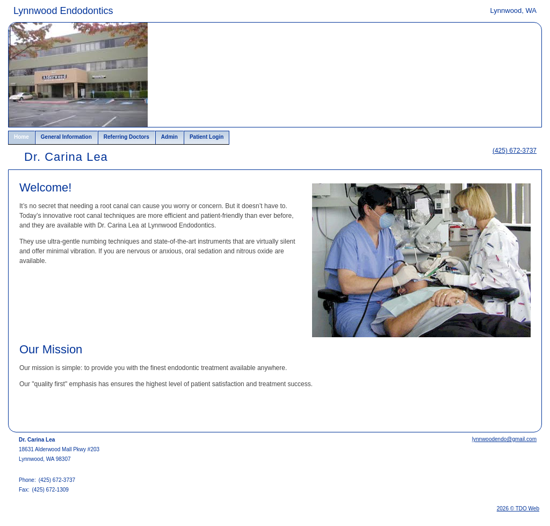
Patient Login (206, 137)
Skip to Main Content (38, 9)
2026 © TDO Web (518, 508)
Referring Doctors (126, 137)
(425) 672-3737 (515, 150)
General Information (66, 137)
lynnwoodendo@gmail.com (504, 439)
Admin (169, 137)
